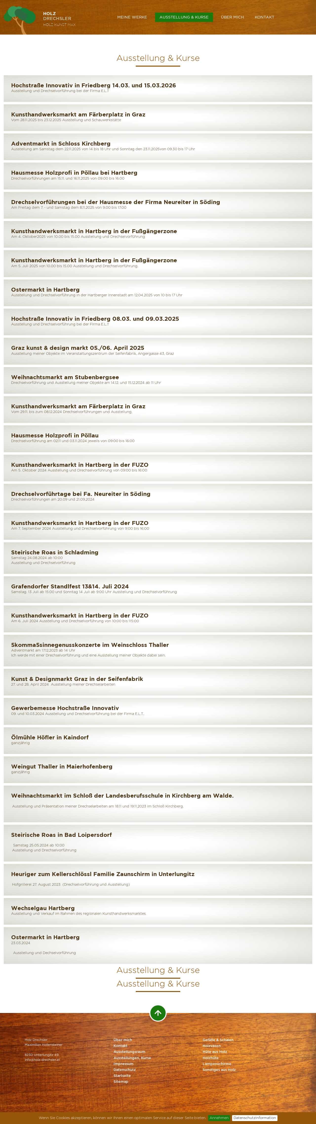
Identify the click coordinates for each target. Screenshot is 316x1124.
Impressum (124, 1064)
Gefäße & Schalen (218, 1040)
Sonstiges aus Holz (219, 1070)
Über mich (232, 17)
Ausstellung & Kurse (184, 17)
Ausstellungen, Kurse (132, 1058)
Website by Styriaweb (274, 1096)
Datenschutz (125, 1070)
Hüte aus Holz (215, 1052)
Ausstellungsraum (129, 1052)
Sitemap (121, 1082)
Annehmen (219, 1118)
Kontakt (264, 17)
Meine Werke (132, 17)
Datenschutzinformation (255, 1118)
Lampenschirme (217, 1064)
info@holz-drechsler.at (42, 1060)
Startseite (122, 1076)
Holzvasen (212, 1046)
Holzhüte (211, 1058)
